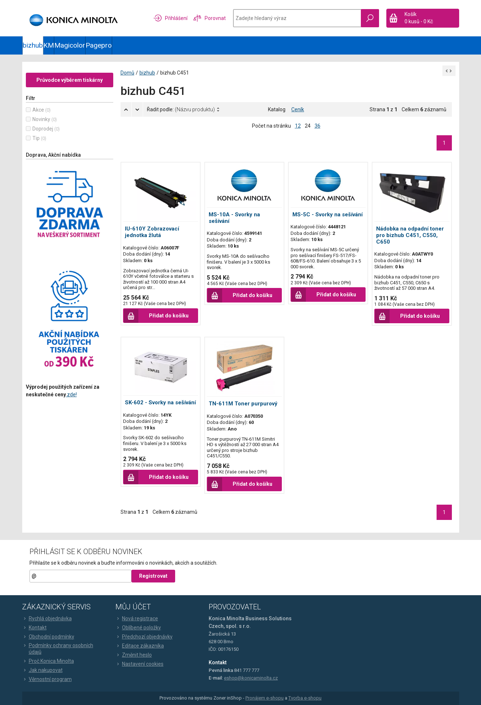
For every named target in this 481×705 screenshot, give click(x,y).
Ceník (297, 109)
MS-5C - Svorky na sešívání (327, 214)
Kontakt (34, 627)
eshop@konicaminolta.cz (251, 678)
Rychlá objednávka (47, 618)
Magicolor (69, 45)
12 (298, 126)
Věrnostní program (47, 679)
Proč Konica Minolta (48, 661)
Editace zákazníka (139, 646)
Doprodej (42, 129)
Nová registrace (136, 618)
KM (48, 45)
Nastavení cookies (139, 664)
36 (317, 126)
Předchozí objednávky (144, 637)
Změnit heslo (133, 655)
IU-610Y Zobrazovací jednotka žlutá (152, 232)
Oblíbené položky (138, 627)
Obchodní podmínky (48, 637)
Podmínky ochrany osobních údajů (57, 648)
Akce (38, 110)
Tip (36, 138)
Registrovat (153, 576)
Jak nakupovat (42, 670)
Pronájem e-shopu (264, 698)
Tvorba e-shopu (305, 698)
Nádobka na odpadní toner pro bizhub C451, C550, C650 (410, 235)
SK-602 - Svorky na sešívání (160, 402)
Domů (127, 73)
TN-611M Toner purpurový (243, 403)
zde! (71, 394)
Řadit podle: (181, 109)
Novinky (41, 119)
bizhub (33, 45)
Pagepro (99, 45)
